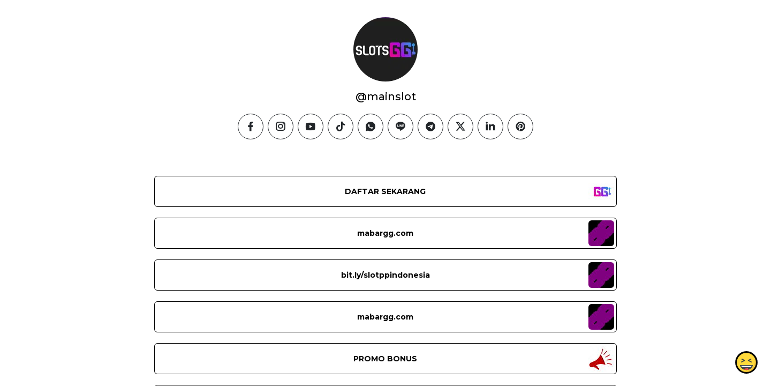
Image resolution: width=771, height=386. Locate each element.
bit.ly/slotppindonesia (385, 275)
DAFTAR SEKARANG (385, 191)
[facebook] (250, 126)
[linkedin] (490, 126)
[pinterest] (520, 126)
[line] (400, 126)
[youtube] (310, 126)
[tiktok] (340, 126)
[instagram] (280, 126)
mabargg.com (385, 233)
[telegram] (430, 126)
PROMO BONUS (385, 358)
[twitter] (460, 126)
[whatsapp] (370, 126)
